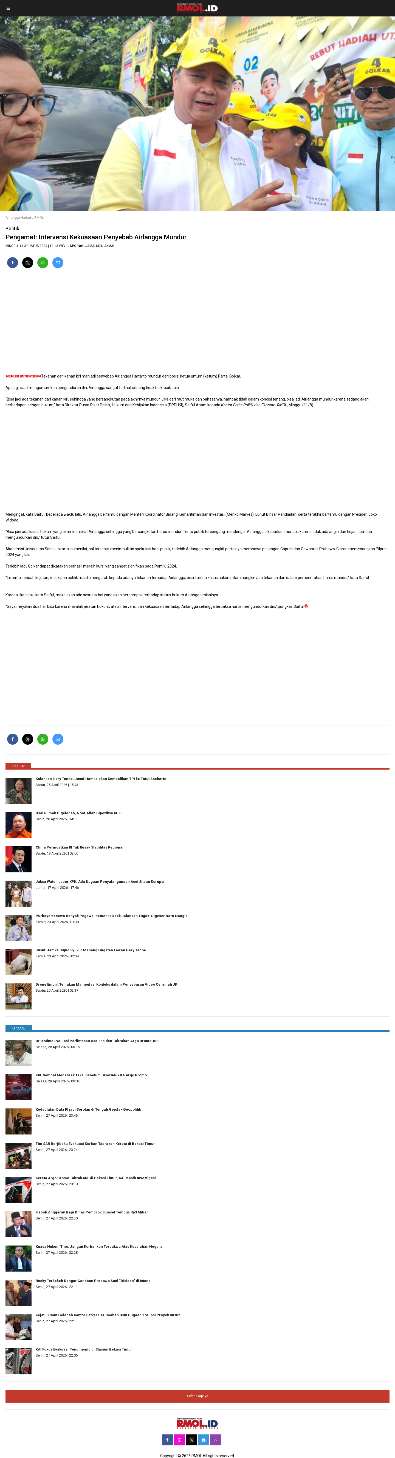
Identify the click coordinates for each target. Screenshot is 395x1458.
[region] (197, 319)
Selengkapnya (197, 1396)
